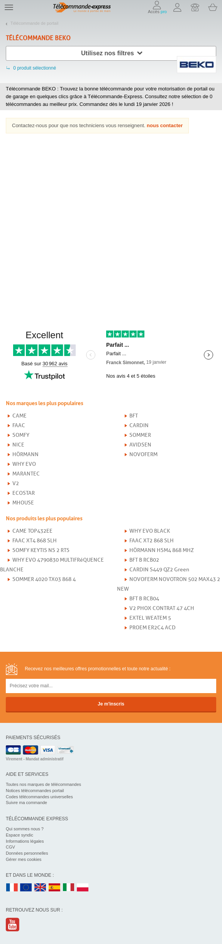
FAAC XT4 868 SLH (34, 540)
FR (12, 888)
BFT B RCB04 (144, 598)
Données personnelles (27, 853)
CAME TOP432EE (32, 531)
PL (83, 888)
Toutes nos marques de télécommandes (43, 784)
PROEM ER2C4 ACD (152, 627)
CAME (19, 415)
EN (26, 888)
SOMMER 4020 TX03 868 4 (44, 579)
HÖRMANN (25, 454)
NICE (18, 444)
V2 (15, 483)
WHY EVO (24, 464)
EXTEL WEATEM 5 (150, 618)
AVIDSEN (140, 444)
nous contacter (165, 125)
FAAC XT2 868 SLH (151, 540)
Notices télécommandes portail (35, 790)
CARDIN (139, 425)
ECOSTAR (23, 493)
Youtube (13, 924)
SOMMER (140, 435)
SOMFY (20, 435)
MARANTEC (26, 473)
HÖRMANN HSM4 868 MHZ (161, 550)
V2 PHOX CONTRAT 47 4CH (161, 608)
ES (54, 888)
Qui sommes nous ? (25, 828)
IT (69, 888)
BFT (133, 415)
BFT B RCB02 (144, 560)
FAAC (18, 425)
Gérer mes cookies (23, 859)
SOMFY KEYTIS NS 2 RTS (40, 550)
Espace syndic (19, 835)
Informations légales (25, 841)
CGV (10, 847)
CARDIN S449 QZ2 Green (159, 569)
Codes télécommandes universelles (39, 796)
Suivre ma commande (26, 802)
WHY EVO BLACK (149, 531)
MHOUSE (23, 502)
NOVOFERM (143, 454)
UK (40, 888)
